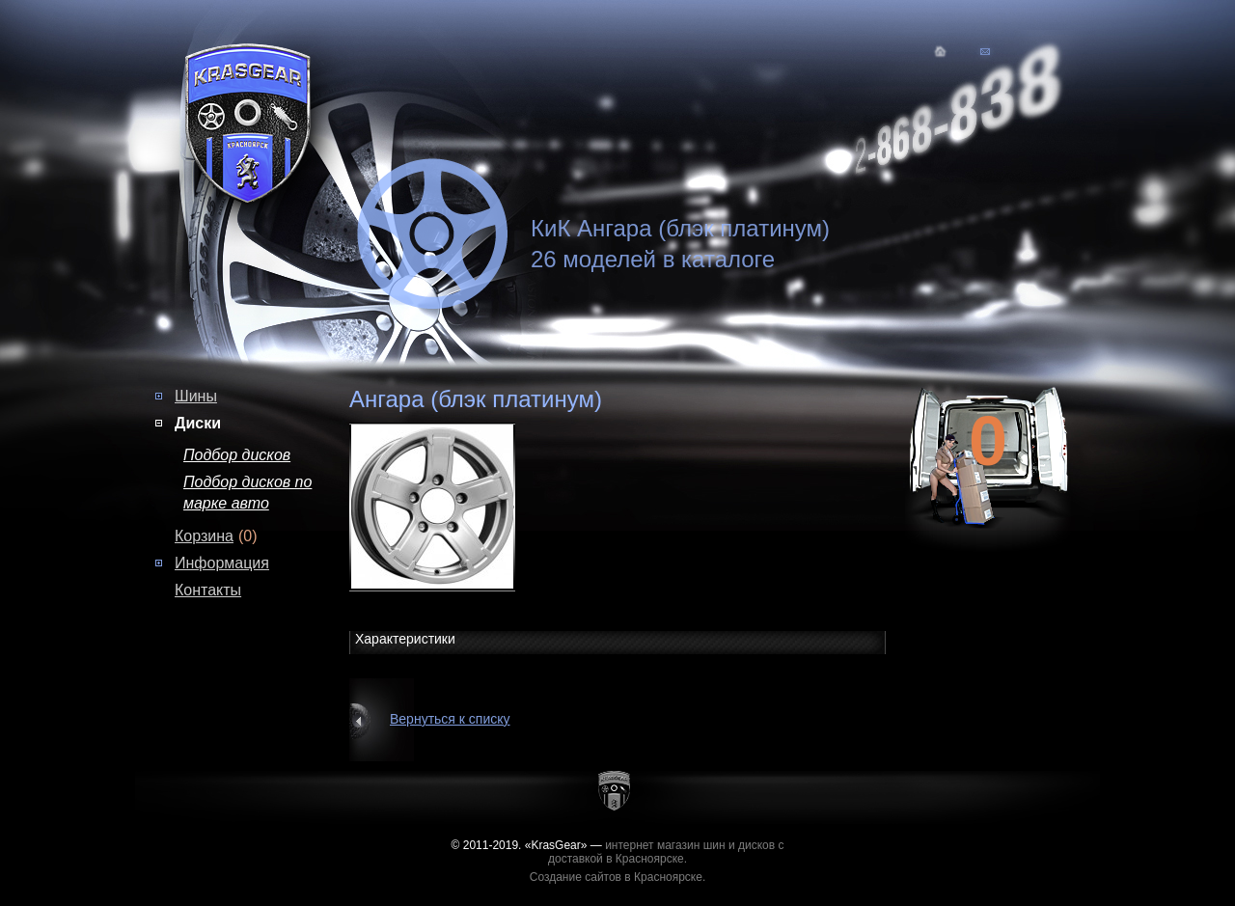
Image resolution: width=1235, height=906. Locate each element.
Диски (198, 423)
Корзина (204, 536)
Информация (222, 563)
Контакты (208, 590)
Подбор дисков (236, 455)
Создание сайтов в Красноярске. (618, 877)
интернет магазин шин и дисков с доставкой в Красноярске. (666, 851)
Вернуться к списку (450, 719)
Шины (196, 396)
